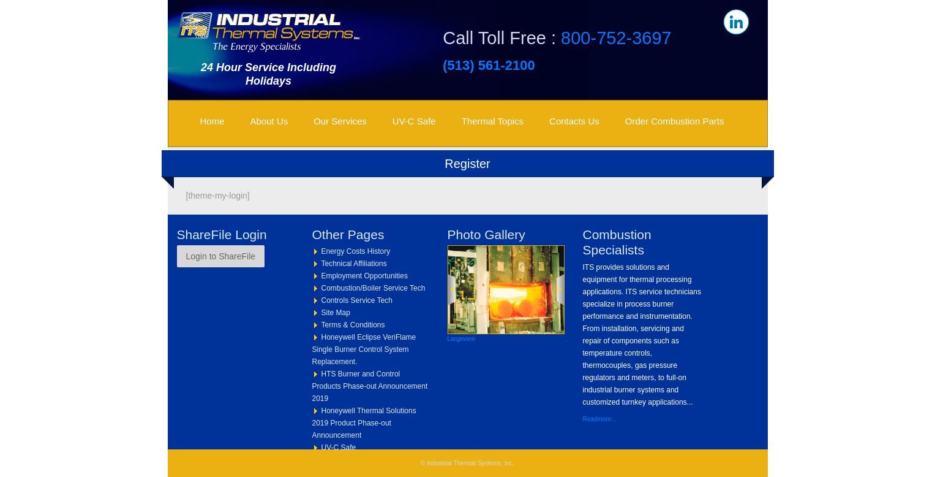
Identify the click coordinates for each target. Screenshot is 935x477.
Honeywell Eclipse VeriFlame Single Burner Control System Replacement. (364, 349)
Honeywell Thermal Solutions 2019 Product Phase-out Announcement (364, 423)
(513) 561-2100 (489, 65)
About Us (269, 121)
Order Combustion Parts (674, 121)
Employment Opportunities (364, 276)
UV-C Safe (414, 121)
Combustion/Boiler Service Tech (373, 288)
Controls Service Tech (357, 300)
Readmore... (600, 419)
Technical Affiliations (354, 263)
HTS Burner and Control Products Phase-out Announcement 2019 (370, 386)
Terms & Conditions (353, 325)
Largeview (462, 338)
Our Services (340, 121)
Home (212, 121)
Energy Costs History (356, 251)
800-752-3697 (616, 38)
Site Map (335, 312)
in (736, 22)
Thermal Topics (493, 121)
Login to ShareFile (221, 256)
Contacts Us (574, 121)
